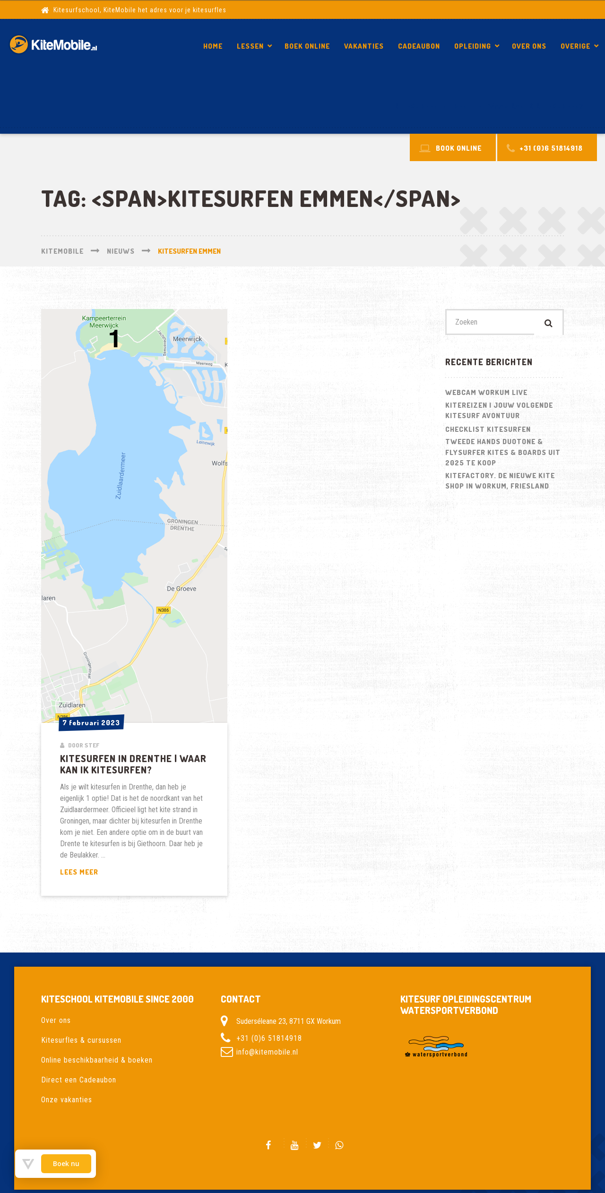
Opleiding (472, 46)
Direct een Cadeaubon (78, 1079)
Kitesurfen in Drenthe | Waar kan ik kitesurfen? (489, 106)
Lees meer (103, 872)
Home (213, 46)
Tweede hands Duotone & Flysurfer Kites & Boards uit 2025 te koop (503, 454)
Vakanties (364, 46)
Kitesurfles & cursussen (81, 1040)
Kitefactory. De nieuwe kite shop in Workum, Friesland (500, 483)
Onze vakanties (66, 1099)
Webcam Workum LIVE (486, 394)
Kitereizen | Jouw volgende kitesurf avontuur (499, 413)
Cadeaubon (419, 46)
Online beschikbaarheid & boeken (97, 1060)
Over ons (529, 46)
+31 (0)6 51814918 (269, 1038)
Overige (575, 46)
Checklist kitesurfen (488, 431)
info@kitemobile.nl (267, 1051)
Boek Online (307, 46)
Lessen (250, 46)
